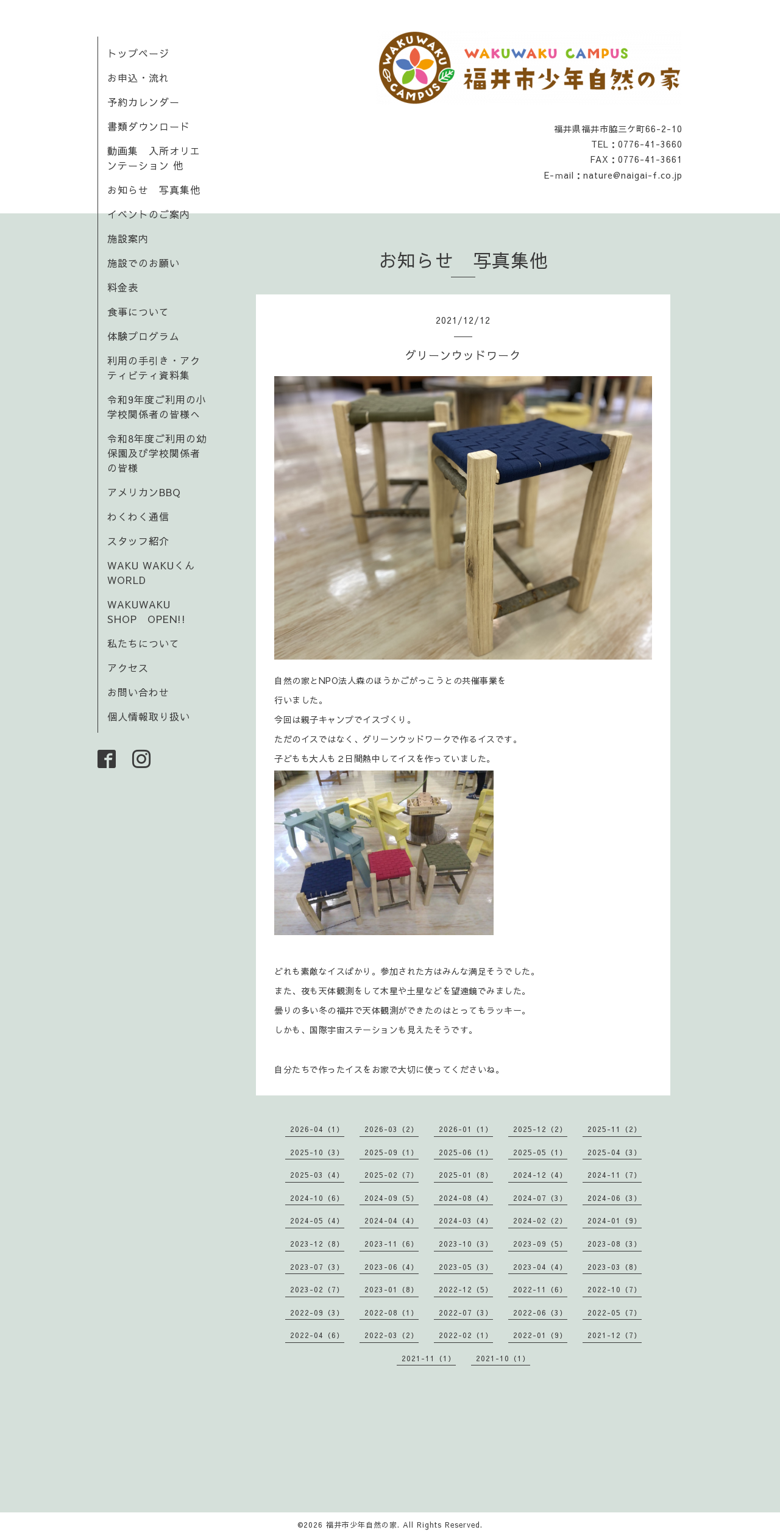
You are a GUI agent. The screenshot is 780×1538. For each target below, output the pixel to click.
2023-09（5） (540, 1243)
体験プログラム (143, 336)
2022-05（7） (614, 1312)
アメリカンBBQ (144, 492)
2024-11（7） (614, 1175)
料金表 (122, 287)
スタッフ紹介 (138, 540)
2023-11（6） (391, 1243)
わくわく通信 (143, 516)
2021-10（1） (503, 1358)
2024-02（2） (540, 1220)
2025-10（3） (317, 1152)
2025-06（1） (466, 1152)
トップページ (138, 53)
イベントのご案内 (148, 214)
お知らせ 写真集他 (153, 189)
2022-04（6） (317, 1335)
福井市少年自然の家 (361, 1524)
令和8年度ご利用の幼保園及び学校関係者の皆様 (157, 453)
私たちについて (143, 643)
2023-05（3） (466, 1267)
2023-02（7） (317, 1289)
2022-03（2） (391, 1335)
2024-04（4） (391, 1220)
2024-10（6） (317, 1198)
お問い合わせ (138, 692)
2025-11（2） (614, 1129)
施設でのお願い (143, 262)
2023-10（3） (466, 1243)
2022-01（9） (540, 1335)
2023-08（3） (614, 1243)
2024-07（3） (540, 1198)
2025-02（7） (391, 1175)
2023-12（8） (317, 1243)
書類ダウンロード (148, 126)
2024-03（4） (466, 1220)
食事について (138, 311)
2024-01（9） (614, 1220)
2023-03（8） (614, 1267)
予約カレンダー (143, 102)
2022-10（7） (614, 1289)
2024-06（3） (614, 1198)
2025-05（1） (540, 1152)
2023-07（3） (317, 1267)
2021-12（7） (614, 1335)
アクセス (128, 667)
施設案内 (128, 238)
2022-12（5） (466, 1289)
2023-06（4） (391, 1267)
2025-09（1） (391, 1152)
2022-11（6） (540, 1289)
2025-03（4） (317, 1175)
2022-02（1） (466, 1335)
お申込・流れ (138, 77)
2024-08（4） (466, 1198)
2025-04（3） (614, 1152)
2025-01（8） (466, 1175)
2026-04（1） (317, 1129)
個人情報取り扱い (148, 716)
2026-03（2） (391, 1129)
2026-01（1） (466, 1129)
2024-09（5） (391, 1198)
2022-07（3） (466, 1312)
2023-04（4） (540, 1267)
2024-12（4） (540, 1175)
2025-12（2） (540, 1129)
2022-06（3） (540, 1312)
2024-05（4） (317, 1220)
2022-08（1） (391, 1312)
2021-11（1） (429, 1358)
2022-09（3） (317, 1312)
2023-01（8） (391, 1289)
